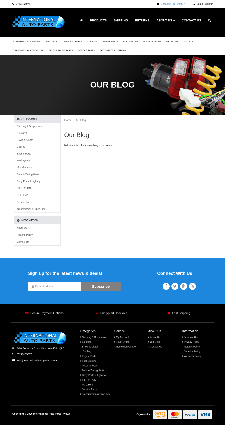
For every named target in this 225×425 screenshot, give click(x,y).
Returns (142, 20)
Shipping (121, 20)
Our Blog (80, 120)
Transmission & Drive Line (28, 50)
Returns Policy (25, 234)
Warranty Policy (192, 356)
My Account (122, 337)
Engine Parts (110, 41)
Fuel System (130, 41)
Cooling (92, 41)
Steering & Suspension (26, 41)
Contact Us (191, 20)
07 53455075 (21, 3)
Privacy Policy (191, 341)
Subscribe (101, 286)
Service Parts (86, 50)
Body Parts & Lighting (113, 50)
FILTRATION (172, 41)
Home (68, 120)
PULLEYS (188, 41)
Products (98, 20)
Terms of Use (191, 337)
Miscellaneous (152, 41)
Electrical (52, 41)
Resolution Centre (126, 346)
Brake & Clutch (73, 41)
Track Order (122, 341)
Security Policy (192, 351)
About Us (165, 20)
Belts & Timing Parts (61, 50)
